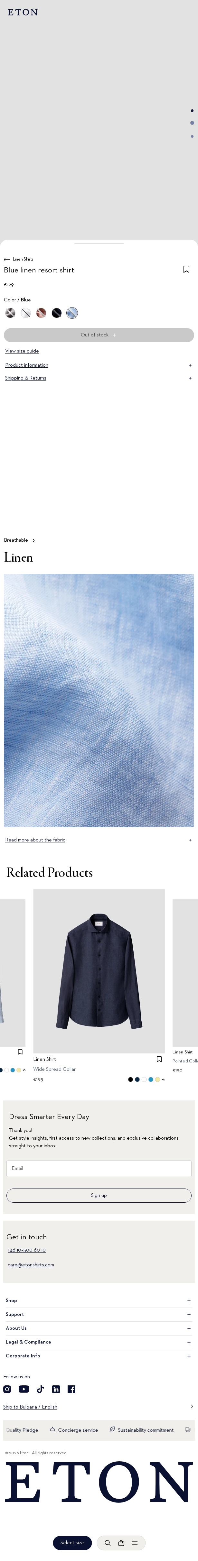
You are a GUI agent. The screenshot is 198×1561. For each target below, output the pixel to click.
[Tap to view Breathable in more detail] (99, 487)
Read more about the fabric (99, 840)
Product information (99, 365)
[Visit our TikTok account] (40, 1389)
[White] (26, 313)
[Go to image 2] (192, 123)
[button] (99, 243)
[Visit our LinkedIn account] (56, 1389)
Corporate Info (99, 1356)
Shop (99, 1301)
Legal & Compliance (99, 1342)
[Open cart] (121, 1543)
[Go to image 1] (192, 110)
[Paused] (183, 518)
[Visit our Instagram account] (7, 1389)
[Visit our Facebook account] (71, 1389)
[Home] (99, 1482)
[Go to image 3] (192, 136)
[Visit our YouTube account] (24, 1389)
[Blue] (57, 313)
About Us (99, 1328)
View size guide (22, 351)
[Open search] (107, 1543)
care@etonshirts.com (31, 1265)
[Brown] (41, 313)
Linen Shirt (44, 1059)
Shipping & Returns (99, 378)
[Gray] (10, 313)
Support (99, 1314)
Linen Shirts (23, 259)
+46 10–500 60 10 (27, 1250)
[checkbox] (186, 271)
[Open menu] (134, 1543)
